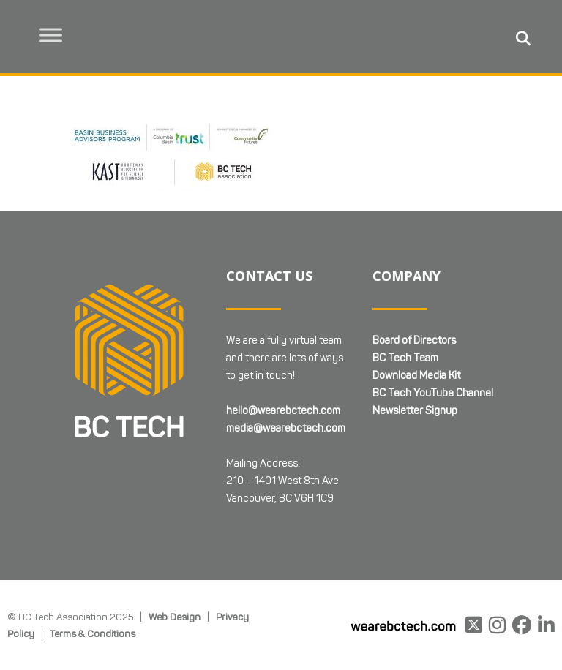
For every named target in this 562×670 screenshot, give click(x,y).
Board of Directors (414, 340)
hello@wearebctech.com (283, 410)
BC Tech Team (405, 358)
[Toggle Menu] (52, 35)
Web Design (175, 616)
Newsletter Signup (414, 410)
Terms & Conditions (92, 633)
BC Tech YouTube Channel (432, 393)
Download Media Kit (416, 375)
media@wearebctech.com (285, 428)
